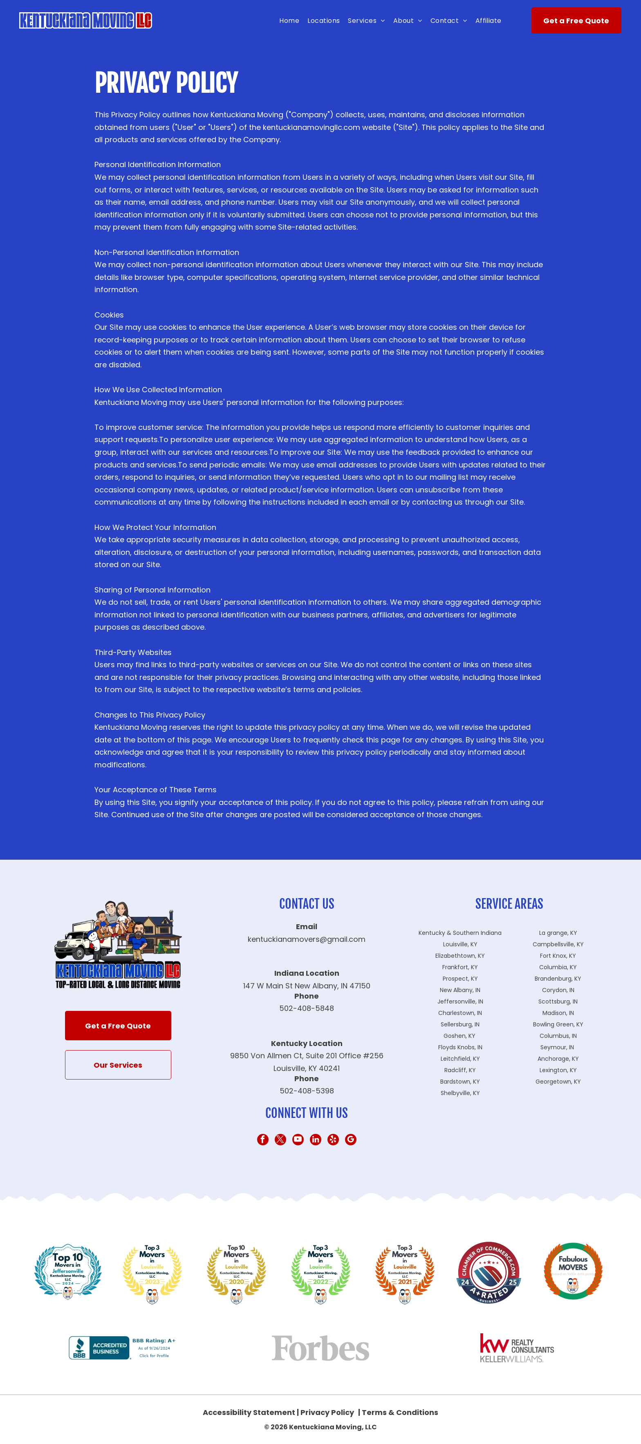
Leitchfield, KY (460, 1059)
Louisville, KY (460, 944)
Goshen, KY (459, 1036)
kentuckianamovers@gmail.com (306, 939)
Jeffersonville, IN (460, 1001)
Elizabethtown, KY (460, 956)
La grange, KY (558, 933)
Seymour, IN (557, 1047)
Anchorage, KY (558, 1059)
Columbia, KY (558, 967)
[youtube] (298, 1140)
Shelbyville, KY (460, 1093)
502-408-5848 (306, 1008)
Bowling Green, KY (558, 1024)
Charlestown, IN (460, 1013)
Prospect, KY (460, 979)
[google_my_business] (350, 1140)
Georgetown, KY (558, 1081)
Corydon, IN (558, 990)
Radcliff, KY (460, 1070)
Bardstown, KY (460, 1081)
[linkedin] (315, 1140)
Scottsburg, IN (558, 1001)
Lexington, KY (558, 1070)
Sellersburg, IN (460, 1024)
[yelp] (333, 1140)
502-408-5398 (307, 1091)
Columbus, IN (558, 1036)
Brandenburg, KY (558, 979)
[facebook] (263, 1140)
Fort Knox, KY (558, 956)
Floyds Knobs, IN (460, 1047)
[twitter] (280, 1140)
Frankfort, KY (460, 967)
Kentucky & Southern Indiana (460, 933)
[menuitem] (289, 21)
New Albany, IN (460, 990)
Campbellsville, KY (558, 944)
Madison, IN (558, 1013)
